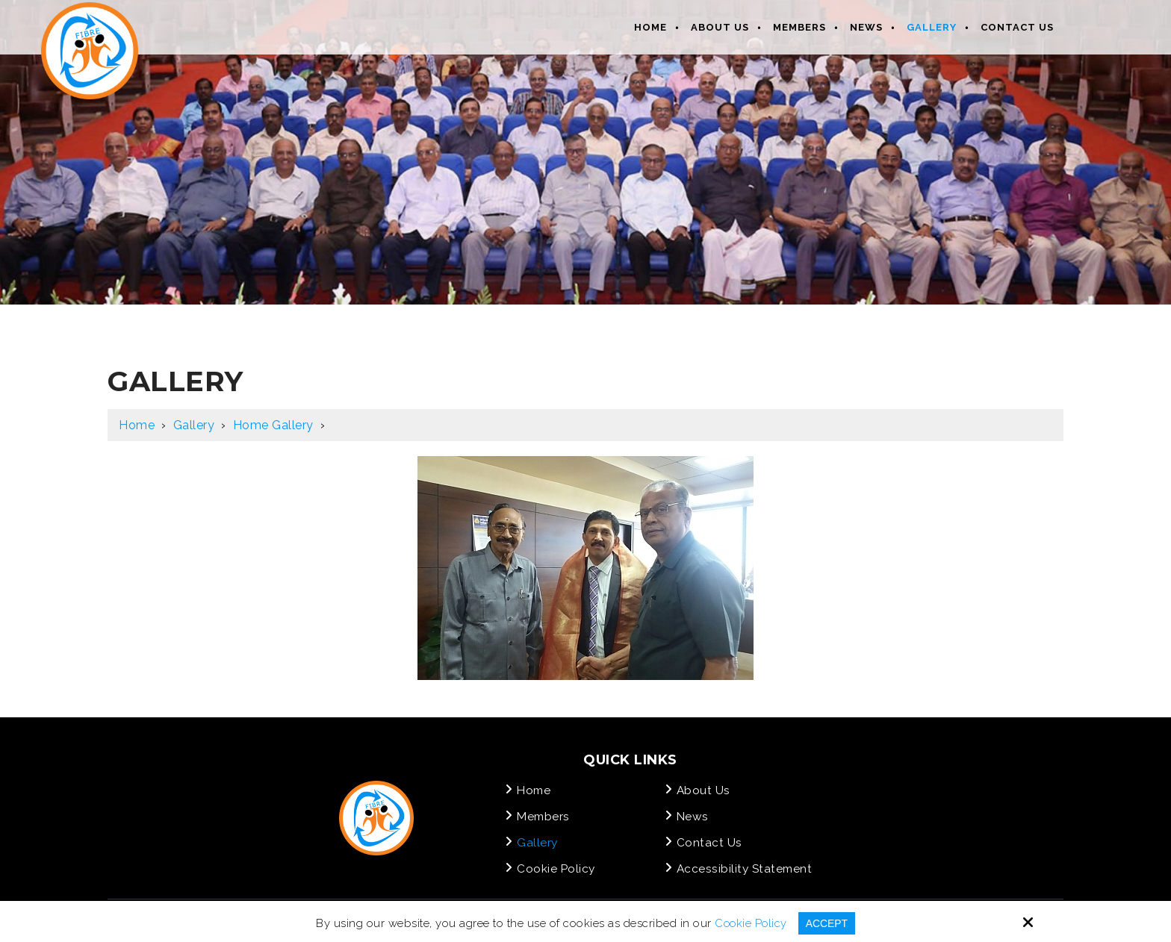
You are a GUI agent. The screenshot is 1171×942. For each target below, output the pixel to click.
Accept (828, 923)
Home (137, 425)
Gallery (194, 425)
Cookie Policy (749, 923)
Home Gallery (273, 425)
